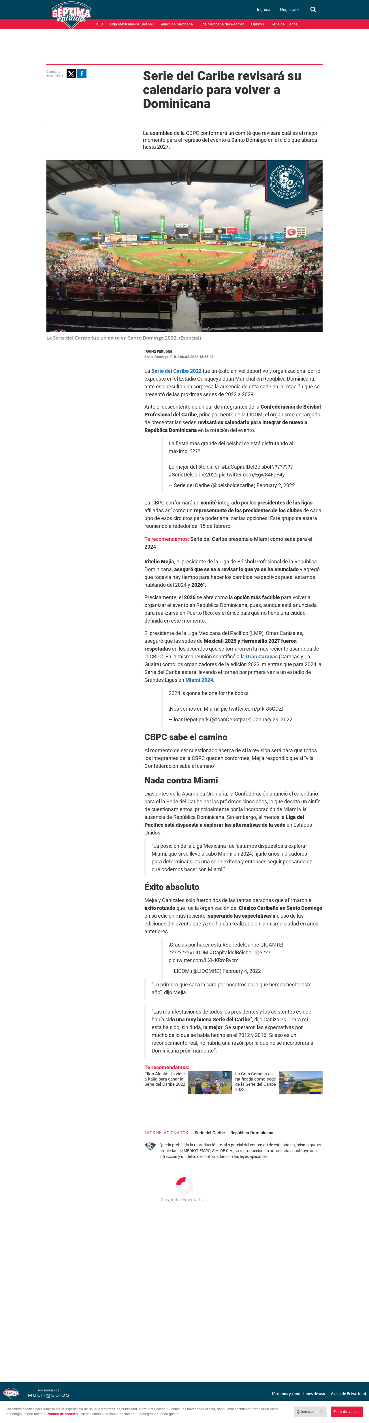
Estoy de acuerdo (347, 1412)
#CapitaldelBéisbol (231, 953)
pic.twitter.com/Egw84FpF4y (252, 475)
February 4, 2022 (242, 971)
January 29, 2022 (272, 719)
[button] (71, 73)
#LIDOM (198, 953)
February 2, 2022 (276, 485)
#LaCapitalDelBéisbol (246, 467)
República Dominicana (251, 1132)
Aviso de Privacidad (348, 1393)
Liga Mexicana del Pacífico (221, 24)
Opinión (257, 24)
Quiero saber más (310, 1412)
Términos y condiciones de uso (298, 1393)
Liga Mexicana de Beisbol (131, 24)
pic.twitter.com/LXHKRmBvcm (204, 960)
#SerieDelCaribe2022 (193, 475)
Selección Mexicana (176, 24)
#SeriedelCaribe (240, 945)
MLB (99, 24)
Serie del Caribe (284, 24)
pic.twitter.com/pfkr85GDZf (252, 709)
